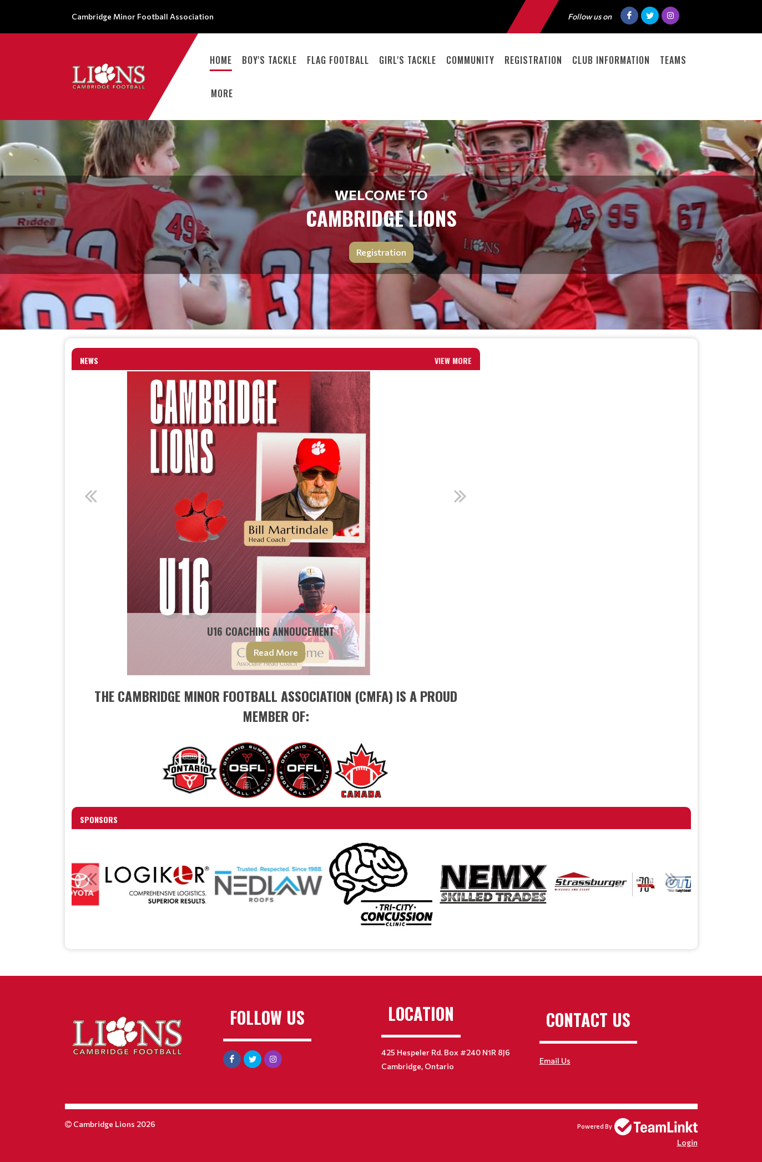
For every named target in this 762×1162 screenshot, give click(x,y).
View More (453, 360)
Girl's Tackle (407, 60)
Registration (533, 60)
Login (687, 1142)
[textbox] (276, 742)
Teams (673, 60)
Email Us (555, 1060)
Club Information (611, 60)
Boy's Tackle (269, 60)
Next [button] (461, 496)
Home (221, 60)
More (222, 93)
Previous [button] (91, 496)
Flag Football (338, 60)
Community (470, 60)
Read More (276, 652)
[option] (276, 523)
